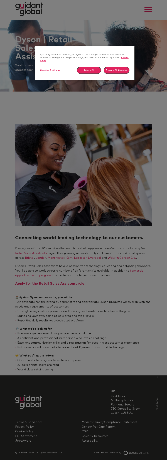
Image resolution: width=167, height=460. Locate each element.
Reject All (89, 70)
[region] (85, 63)
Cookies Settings (50, 70)
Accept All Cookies (116, 70)
